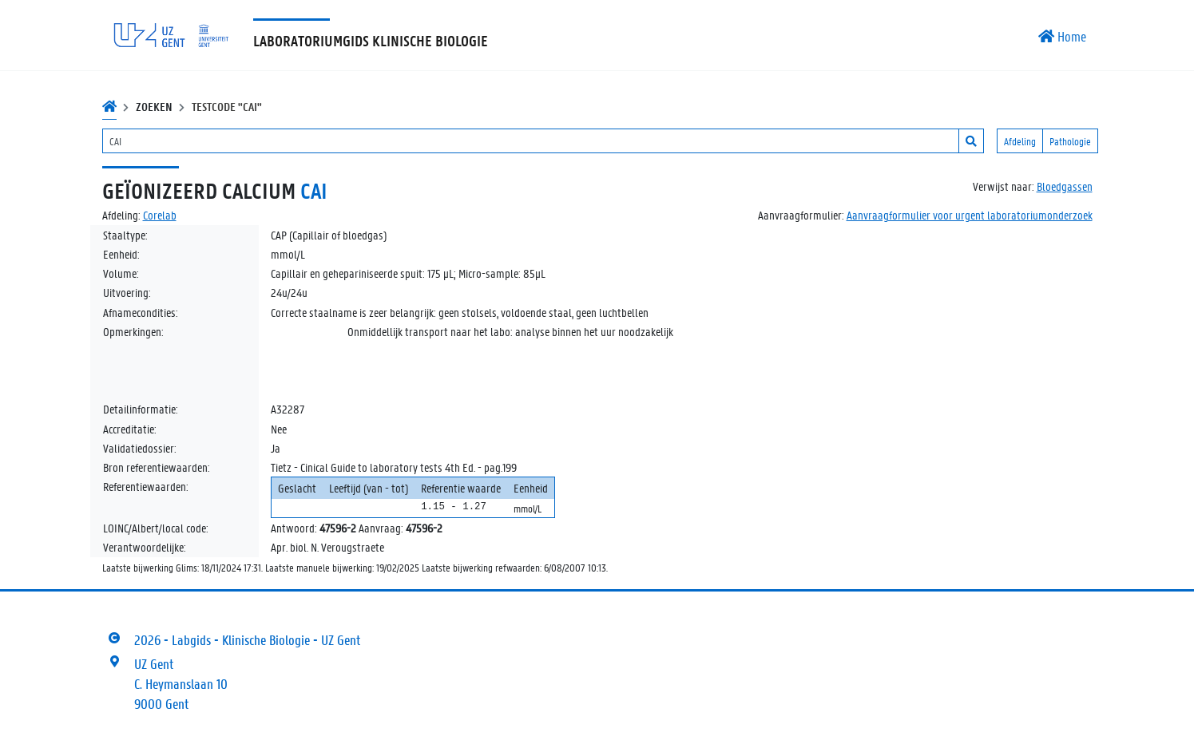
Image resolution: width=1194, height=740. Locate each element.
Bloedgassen (1065, 186)
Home (1062, 36)
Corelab (160, 215)
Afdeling (1020, 141)
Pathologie (1070, 141)
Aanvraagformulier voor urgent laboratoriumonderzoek (970, 215)
